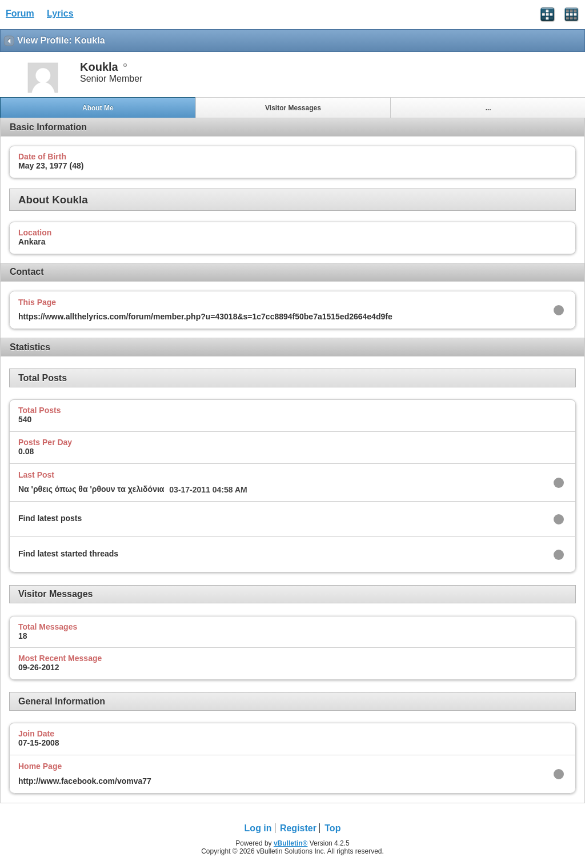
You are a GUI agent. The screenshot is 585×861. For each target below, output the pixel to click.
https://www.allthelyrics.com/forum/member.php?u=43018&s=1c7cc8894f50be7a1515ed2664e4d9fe (205, 316)
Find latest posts (50, 518)
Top (332, 828)
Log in (258, 828)
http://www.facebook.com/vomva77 (84, 781)
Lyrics (60, 13)
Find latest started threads (68, 553)
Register (298, 828)
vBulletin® (291, 843)
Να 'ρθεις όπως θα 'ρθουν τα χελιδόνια (91, 489)
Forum (20, 13)
